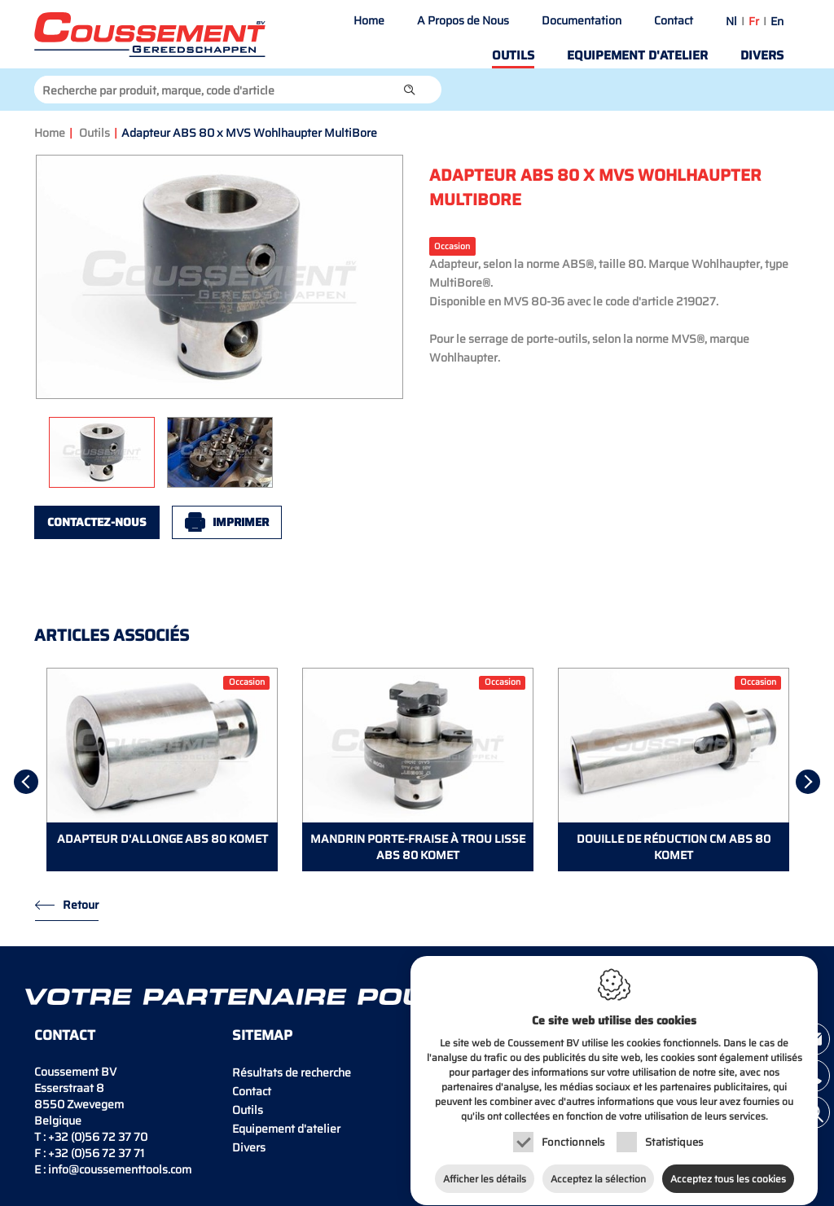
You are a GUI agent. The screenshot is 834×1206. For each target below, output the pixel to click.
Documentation (581, 20)
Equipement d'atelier (637, 55)
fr (753, 21)
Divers (762, 55)
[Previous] (26, 782)
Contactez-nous (97, 522)
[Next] (808, 782)
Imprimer (241, 522)
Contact (673, 20)
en (777, 21)
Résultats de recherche (291, 1072)
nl (731, 21)
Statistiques (674, 1131)
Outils (513, 55)
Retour (81, 905)
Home (368, 20)
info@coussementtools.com (119, 1169)
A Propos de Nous (463, 20)
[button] (410, 89)
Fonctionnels (573, 1131)
